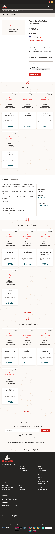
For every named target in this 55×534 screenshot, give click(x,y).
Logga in (40, 477)
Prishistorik (32, 33)
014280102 (22, 468)
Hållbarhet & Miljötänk (43, 481)
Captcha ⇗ (47, 70)
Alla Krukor (13, 14)
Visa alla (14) (27, 411)
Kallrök (39, 485)
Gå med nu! (45, 430)
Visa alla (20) (27, 312)
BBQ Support (22, 489)
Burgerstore (21, 487)
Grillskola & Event (42, 483)
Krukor (7, 14)
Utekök (3, 14)
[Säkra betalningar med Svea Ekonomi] (3, 527)
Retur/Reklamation (42, 489)
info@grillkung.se (24, 470)
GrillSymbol (41, 197)
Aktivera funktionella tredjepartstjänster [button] (10, 106)
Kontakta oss (5, 485)
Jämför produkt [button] (43, 205)
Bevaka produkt (34, 74)
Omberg (20, 485)
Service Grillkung (6, 489)
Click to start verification (41, 69)
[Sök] (27, 10)
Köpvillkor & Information (8, 487)
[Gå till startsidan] (4, 6)
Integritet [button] (40, 487)
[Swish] (7, 527)
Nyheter (39, 479)
